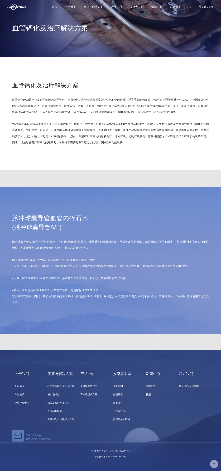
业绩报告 (118, 394)
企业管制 (118, 386)
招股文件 (118, 402)
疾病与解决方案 (93, 6)
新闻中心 (156, 6)
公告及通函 (119, 411)
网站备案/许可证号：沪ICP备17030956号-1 (110, 451)
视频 (148, 394)
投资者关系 (136, 6)
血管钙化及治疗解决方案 (60, 419)
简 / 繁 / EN (206, 6)
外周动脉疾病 (54, 411)
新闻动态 (151, 386)
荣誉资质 (19, 394)
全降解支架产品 (88, 386)
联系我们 (175, 6)
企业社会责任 (22, 402)
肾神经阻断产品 (88, 394)
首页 (54, 6)
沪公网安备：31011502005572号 (110, 456)
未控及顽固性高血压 (58, 402)
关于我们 (70, 6)
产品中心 (116, 6)
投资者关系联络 (121, 419)
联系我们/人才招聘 (189, 386)
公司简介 (19, 386)
